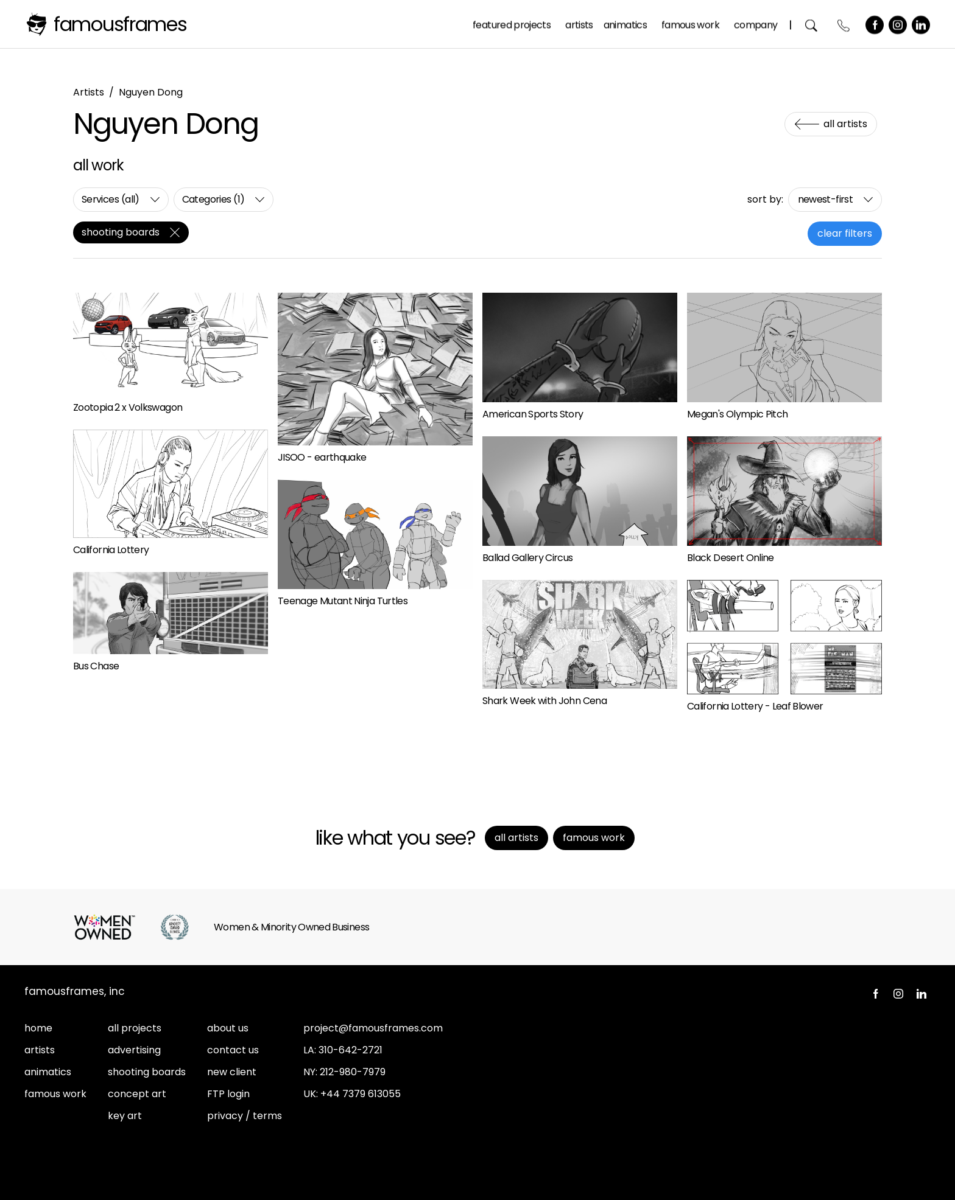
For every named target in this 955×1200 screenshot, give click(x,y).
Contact (844, 24)
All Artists (845, 124)
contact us (233, 1050)
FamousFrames (120, 24)
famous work (55, 1094)
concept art (137, 1094)
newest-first (825, 199)
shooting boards (147, 1072)
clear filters (844, 233)
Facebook (875, 24)
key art (125, 1116)
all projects (134, 1028)
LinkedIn (921, 24)
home (38, 1028)
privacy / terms (244, 1116)
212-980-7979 (353, 1072)
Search (812, 24)
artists (39, 1050)
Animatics (625, 23)
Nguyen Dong (151, 92)
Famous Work (691, 23)
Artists (580, 23)
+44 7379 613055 (360, 1094)
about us (227, 1028)
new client (231, 1072)
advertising (134, 1050)
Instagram (898, 24)
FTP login (228, 1094)
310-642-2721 (350, 1050)
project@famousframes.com (373, 1028)
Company (756, 23)
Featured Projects (512, 23)
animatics (47, 1072)
